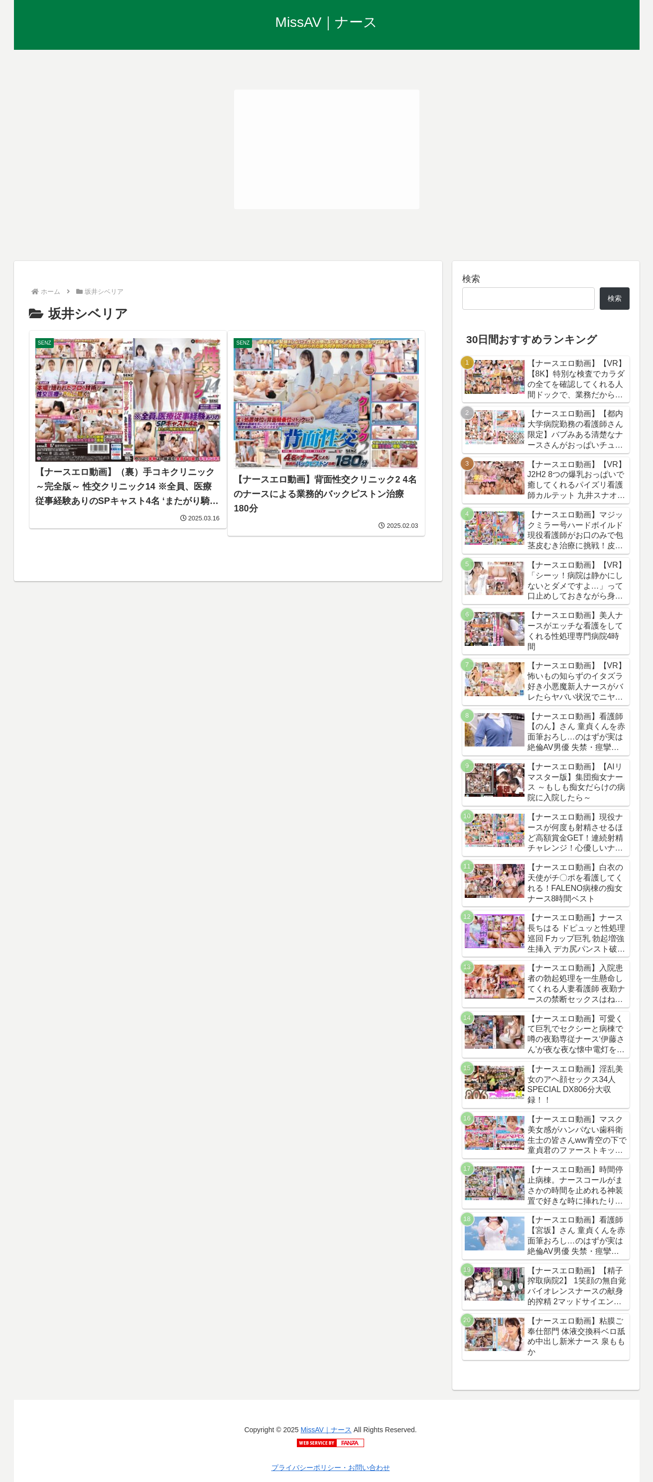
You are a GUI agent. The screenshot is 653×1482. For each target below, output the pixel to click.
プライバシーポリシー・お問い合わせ (330, 1468)
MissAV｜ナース (325, 1430)
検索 (471, 279)
